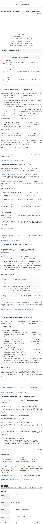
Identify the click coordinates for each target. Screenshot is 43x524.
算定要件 (21, 488)
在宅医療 (3, 488)
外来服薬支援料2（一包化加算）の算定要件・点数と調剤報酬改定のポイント (18, 479)
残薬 (5, 192)
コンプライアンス (17, 486)
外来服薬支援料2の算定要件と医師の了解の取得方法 (21, 40)
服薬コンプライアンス (35, 200)
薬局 (38, 470)
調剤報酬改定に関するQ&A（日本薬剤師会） (11, 241)
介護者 (11, 304)
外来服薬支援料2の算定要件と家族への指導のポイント (21, 41)
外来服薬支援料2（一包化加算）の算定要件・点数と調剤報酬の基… (19, 309)
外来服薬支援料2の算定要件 (15, 36)
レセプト (20, 207)
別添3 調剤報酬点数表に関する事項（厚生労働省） (12, 160)
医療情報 (6, 486)
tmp (2, 486)
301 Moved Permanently (9, 228)
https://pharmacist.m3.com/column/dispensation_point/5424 (17, 380)
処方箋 (7, 71)
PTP (12, 486)
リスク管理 (28, 486)
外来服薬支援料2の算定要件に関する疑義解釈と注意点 (21, 43)
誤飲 (33, 113)
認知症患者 (27, 251)
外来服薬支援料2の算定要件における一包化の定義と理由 (22, 38)
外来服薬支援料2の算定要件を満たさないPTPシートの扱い (22, 45)
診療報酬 (9, 387)
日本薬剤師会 (8, 488)
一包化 (36, 486)
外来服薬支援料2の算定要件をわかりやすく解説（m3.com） (14, 392)
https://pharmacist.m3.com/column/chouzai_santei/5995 (16, 148)
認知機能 (16, 122)
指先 (18, 196)
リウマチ (23, 104)
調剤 (40, 488)
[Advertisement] (21, 22)
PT (9, 486)
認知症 (33, 488)
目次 (20, 34)
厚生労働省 (3, 119)
